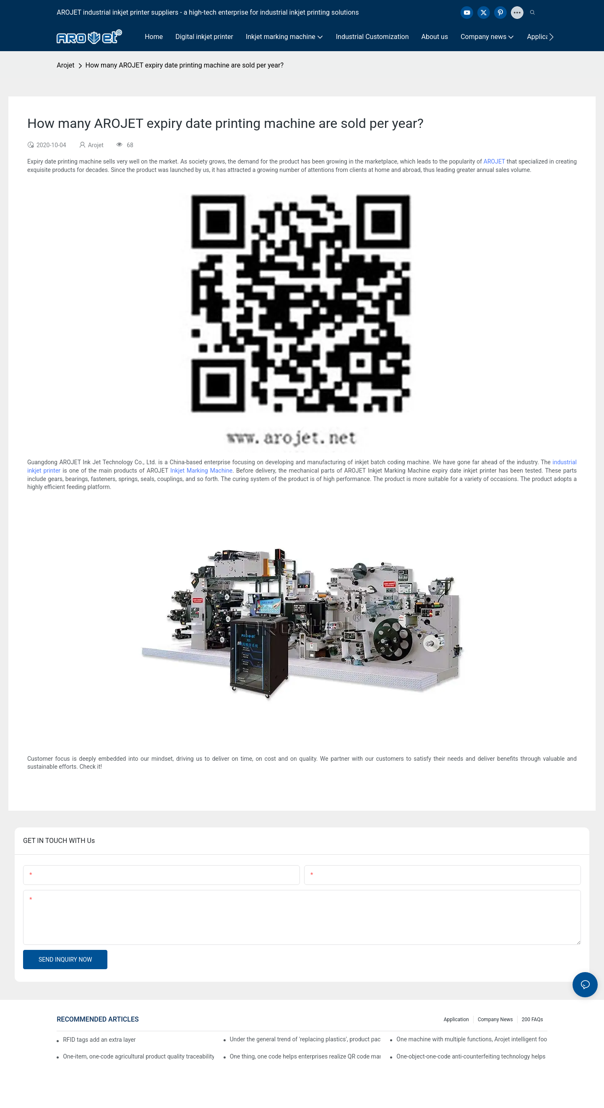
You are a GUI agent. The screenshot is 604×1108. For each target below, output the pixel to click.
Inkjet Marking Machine (201, 470)
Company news (495, 1019)
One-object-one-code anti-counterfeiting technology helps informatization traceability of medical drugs (471, 1056)
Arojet (65, 65)
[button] (551, 37)
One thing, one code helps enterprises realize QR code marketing (305, 1056)
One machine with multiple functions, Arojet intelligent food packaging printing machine (471, 1039)
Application (456, 1019)
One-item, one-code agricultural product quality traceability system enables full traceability (138, 1056)
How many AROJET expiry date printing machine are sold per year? (185, 65)
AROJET (494, 161)
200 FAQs (532, 1019)
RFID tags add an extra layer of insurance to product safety (99, 1039)
